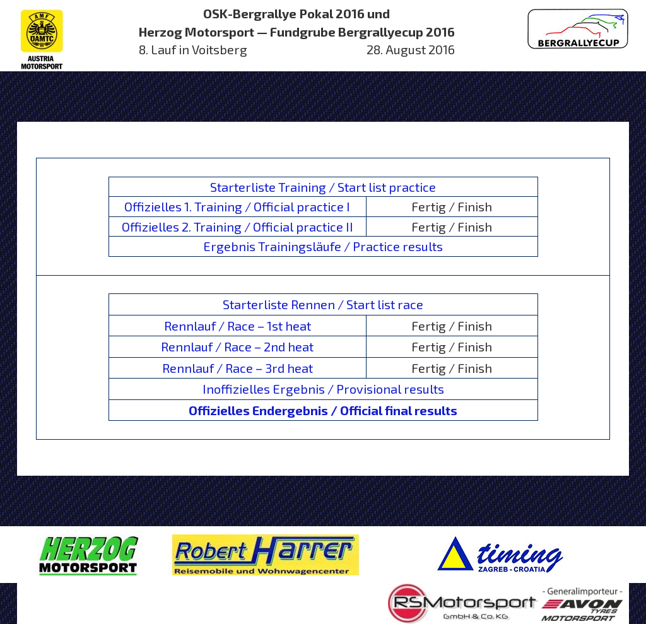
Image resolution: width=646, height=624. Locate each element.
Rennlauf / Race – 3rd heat (237, 367)
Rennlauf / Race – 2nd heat (237, 346)
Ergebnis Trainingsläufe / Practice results (323, 246)
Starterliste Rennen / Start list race (323, 304)
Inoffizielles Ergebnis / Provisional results (323, 388)
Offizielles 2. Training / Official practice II (237, 226)
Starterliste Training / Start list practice (323, 186)
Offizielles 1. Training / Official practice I (237, 206)
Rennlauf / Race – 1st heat (237, 325)
